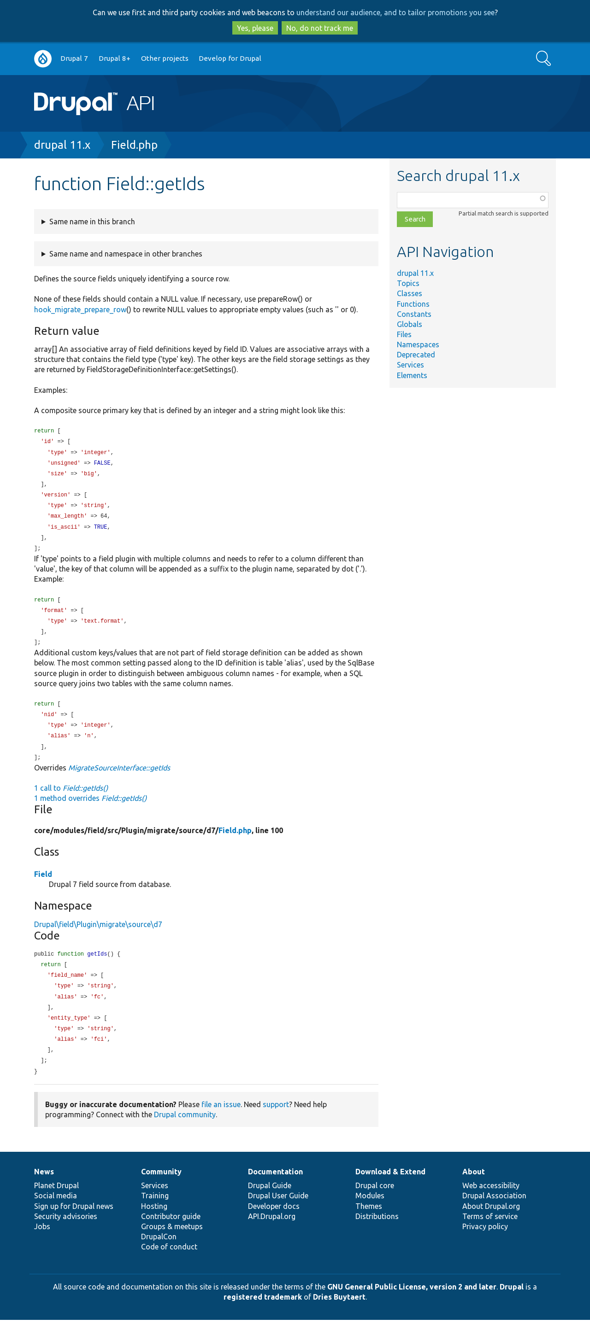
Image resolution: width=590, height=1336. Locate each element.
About (473, 1188)
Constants (414, 314)
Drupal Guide (269, 1201)
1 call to (71, 798)
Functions (413, 304)
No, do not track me (319, 28)
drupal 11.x (62, 145)
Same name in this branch (92, 221)
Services (410, 365)
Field (43, 885)
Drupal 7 (74, 58)
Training (155, 1212)
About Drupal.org (491, 1222)
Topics (408, 283)
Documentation (275, 1188)
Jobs (42, 1242)
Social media (55, 1212)
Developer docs (274, 1222)
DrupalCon (159, 1252)
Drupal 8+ (114, 58)
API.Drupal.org (271, 1232)
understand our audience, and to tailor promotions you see (395, 12)
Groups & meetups (172, 1242)
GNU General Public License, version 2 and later (411, 1303)
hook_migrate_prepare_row (80, 309)
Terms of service (490, 1232)
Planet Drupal (56, 1201)
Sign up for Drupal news (73, 1222)
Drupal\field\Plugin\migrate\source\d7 (98, 935)
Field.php (134, 145)
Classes (409, 293)
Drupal (512, 1303)
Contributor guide (171, 1232)
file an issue (221, 1120)
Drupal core (374, 1201)
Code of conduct (169, 1263)
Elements (412, 375)
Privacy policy (485, 1242)
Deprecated (416, 354)
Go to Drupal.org (43, 59)
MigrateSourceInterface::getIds (119, 778)
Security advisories (65, 1232)
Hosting (154, 1222)
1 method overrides (90, 809)
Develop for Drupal (230, 58)
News (44, 1188)
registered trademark (263, 1313)
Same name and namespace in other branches (125, 254)
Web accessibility (490, 1201)
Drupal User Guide (278, 1212)
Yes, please (255, 28)
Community (161, 1188)
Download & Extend (390, 1188)
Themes (368, 1222)
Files (404, 334)
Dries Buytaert (339, 1313)
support (276, 1120)
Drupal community (185, 1130)
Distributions (377, 1232)
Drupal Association (494, 1212)
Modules (369, 1212)
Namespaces (418, 344)
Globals (409, 324)
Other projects (165, 58)
